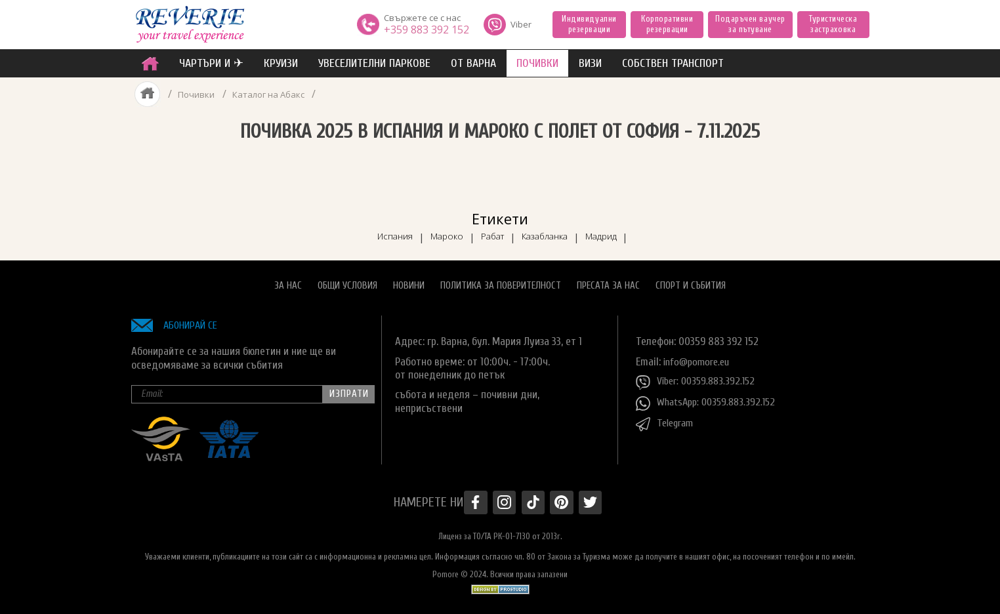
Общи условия (347, 279)
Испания (373, 230)
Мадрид (622, 230)
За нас (288, 279)
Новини (409, 279)
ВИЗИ (590, 63)
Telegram (667, 418)
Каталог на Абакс (269, 94)
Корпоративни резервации (667, 24)
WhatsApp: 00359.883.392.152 (709, 397)
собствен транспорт (673, 63)
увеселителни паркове (374, 63)
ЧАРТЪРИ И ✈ (211, 63)
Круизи (281, 63)
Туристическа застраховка (833, 24)
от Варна (473, 63)
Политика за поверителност (500, 279)
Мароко (435, 230)
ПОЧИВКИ (537, 63)
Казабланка (554, 230)
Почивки (196, 94)
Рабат (490, 230)
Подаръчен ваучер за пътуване (750, 24)
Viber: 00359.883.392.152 (699, 376)
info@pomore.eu (699, 356)
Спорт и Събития (691, 279)
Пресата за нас (608, 279)
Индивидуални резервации (589, 24)
